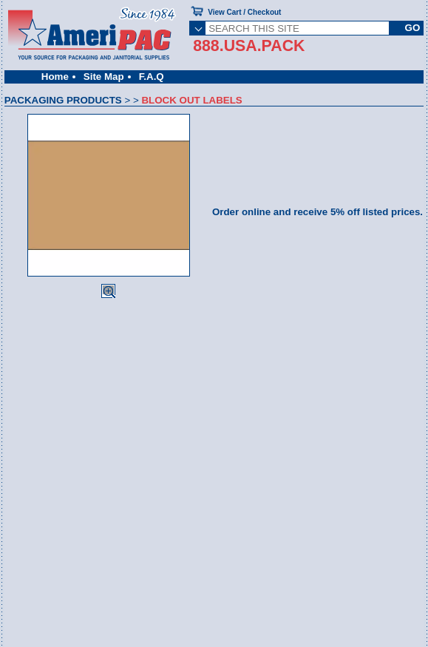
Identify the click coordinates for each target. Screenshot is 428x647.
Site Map (104, 76)
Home (55, 76)
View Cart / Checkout (244, 12)
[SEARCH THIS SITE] (297, 28)
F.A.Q (151, 76)
